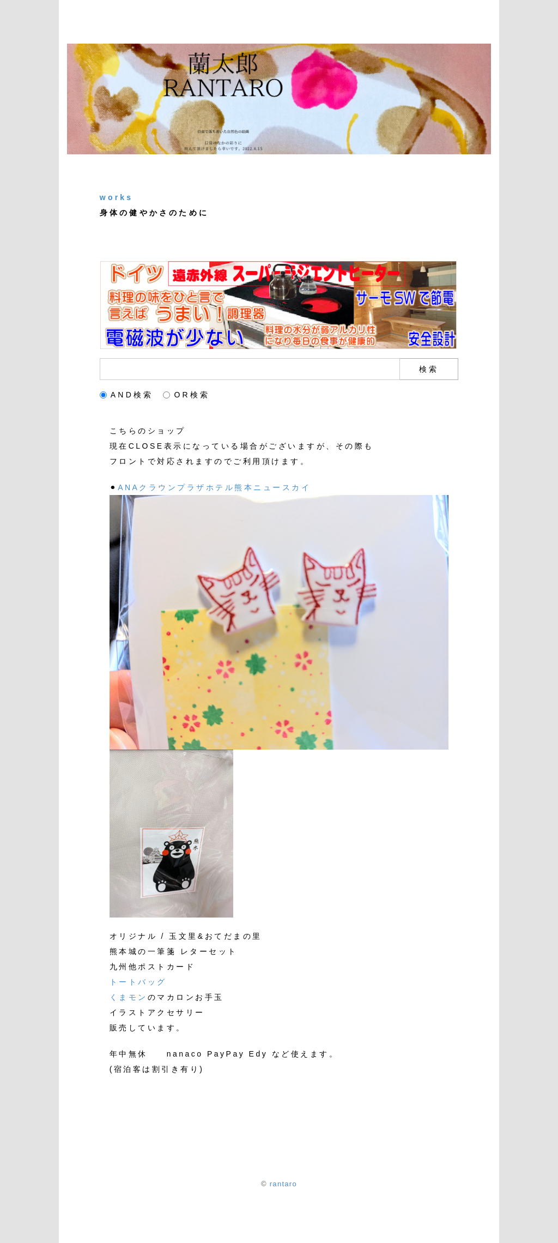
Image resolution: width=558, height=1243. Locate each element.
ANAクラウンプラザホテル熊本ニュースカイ (214, 487)
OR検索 (186, 394)
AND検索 (127, 394)
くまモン (129, 997)
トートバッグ (138, 981)
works (116, 197)
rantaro (283, 1184)
